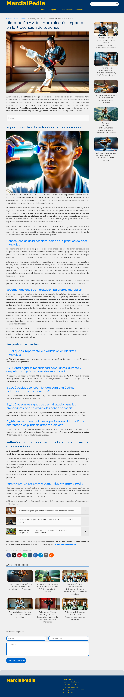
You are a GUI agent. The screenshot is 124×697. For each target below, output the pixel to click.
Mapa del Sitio (68, 692)
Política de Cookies (69, 685)
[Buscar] (117, 3)
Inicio (43, 10)
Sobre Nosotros (67, 10)
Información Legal (69, 679)
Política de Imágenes (70, 687)
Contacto (79, 10)
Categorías (52, 10)
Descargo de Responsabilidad (73, 690)
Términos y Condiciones (71, 682)
